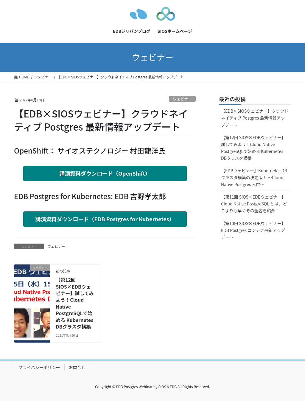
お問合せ (77, 367)
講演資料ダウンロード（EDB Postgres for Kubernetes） (104, 219)
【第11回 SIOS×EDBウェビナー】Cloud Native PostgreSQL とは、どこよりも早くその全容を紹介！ (254, 203)
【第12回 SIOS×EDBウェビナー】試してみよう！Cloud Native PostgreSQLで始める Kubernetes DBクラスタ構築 (75, 303)
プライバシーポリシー (39, 367)
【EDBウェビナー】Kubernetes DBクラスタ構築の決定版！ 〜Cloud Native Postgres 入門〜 (254, 177)
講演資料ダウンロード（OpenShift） (104, 173)
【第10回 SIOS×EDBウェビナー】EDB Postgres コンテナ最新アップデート (253, 230)
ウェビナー (182, 99)
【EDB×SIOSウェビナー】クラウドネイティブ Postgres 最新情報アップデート (254, 118)
